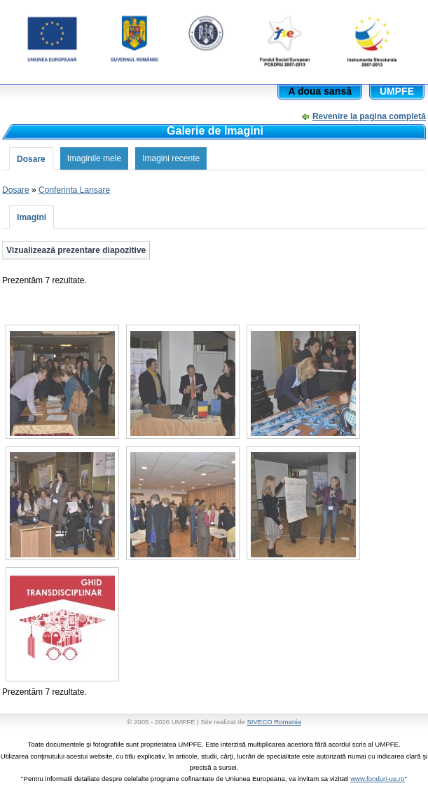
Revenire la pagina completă (369, 116)
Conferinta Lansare (74, 190)
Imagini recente (171, 158)
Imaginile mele (94, 158)
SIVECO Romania (274, 722)
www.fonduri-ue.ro (377, 778)
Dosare (31, 159)
